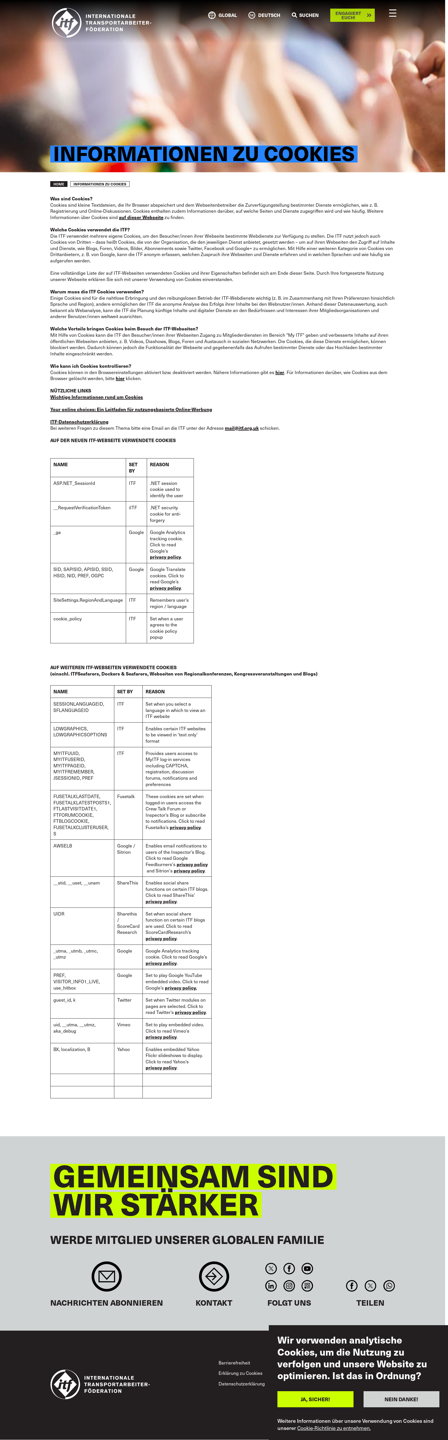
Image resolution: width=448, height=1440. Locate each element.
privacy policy (189, 871)
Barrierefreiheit (234, 1362)
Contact (214, 1279)
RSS (307, 1286)
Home (58, 184)
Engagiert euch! (348, 15)
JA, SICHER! (315, 1399)
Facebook (289, 1268)
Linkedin (271, 1286)
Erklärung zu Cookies (240, 1372)
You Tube (307, 1268)
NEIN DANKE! (401, 1399)
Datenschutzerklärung (242, 1383)
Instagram (289, 1286)
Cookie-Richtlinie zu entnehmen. (334, 1427)
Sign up (107, 1279)
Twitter (271, 1268)
